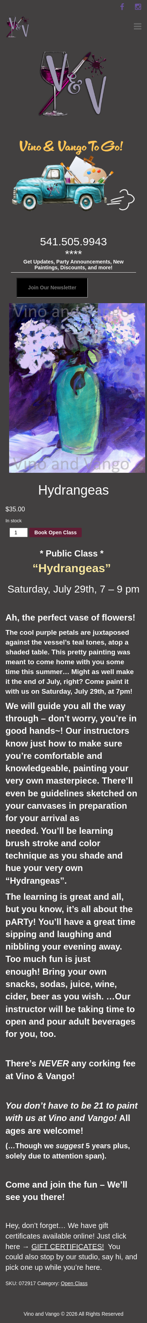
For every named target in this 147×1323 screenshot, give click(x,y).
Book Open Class (55, 532)
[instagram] (138, 7)
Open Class (74, 1283)
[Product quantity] (18, 532)
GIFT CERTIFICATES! (67, 1247)
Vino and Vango (41, 1314)
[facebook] (121, 7)
